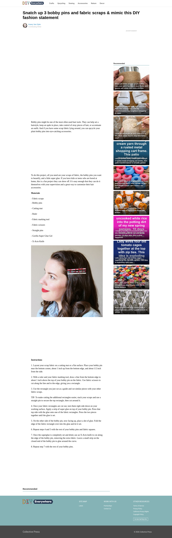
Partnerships (108, 506)
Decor (102, 3)
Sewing (71, 3)
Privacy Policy (137, 509)
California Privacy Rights (141, 511)
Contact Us (107, 509)
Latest (81, 506)
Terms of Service (138, 506)
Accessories (83, 3)
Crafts (51, 3)
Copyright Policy (138, 514)
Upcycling (61, 3)
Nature (93, 3)
